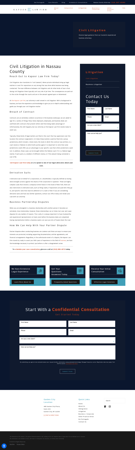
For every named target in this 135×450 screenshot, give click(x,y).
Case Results (53, 2)
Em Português (39, 2)
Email (107, 117)
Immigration (83, 409)
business (63, 240)
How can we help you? (94, 133)
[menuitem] (56, 9)
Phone (89, 117)
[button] (4, 445)
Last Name (108, 108)
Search (108, 400)
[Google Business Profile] (105, 406)
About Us (82, 406)
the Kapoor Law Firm (19, 100)
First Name (91, 108)
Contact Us (82, 422)
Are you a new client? (94, 125)
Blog (63, 2)
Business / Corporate (86, 414)
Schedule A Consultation (78, 2)
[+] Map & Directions (51, 415)
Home (81, 403)
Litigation (82, 411)
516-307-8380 (118, 2)
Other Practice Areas (86, 416)
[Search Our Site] (123, 400)
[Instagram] (110, 406)
